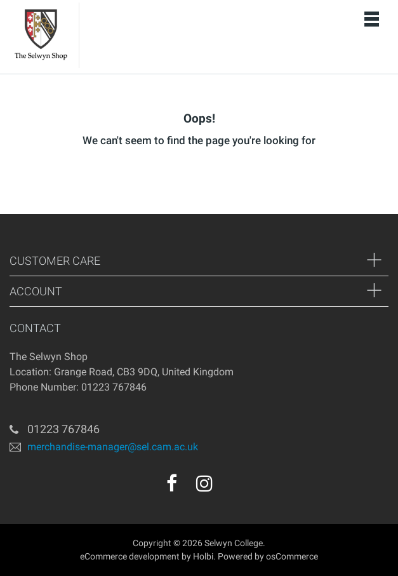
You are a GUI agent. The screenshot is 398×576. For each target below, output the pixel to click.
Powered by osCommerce (268, 556)
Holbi (203, 556)
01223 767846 (63, 429)
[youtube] (232, 487)
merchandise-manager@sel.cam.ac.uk (112, 446)
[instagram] (204, 483)
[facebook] (171, 483)
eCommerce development (130, 556)
